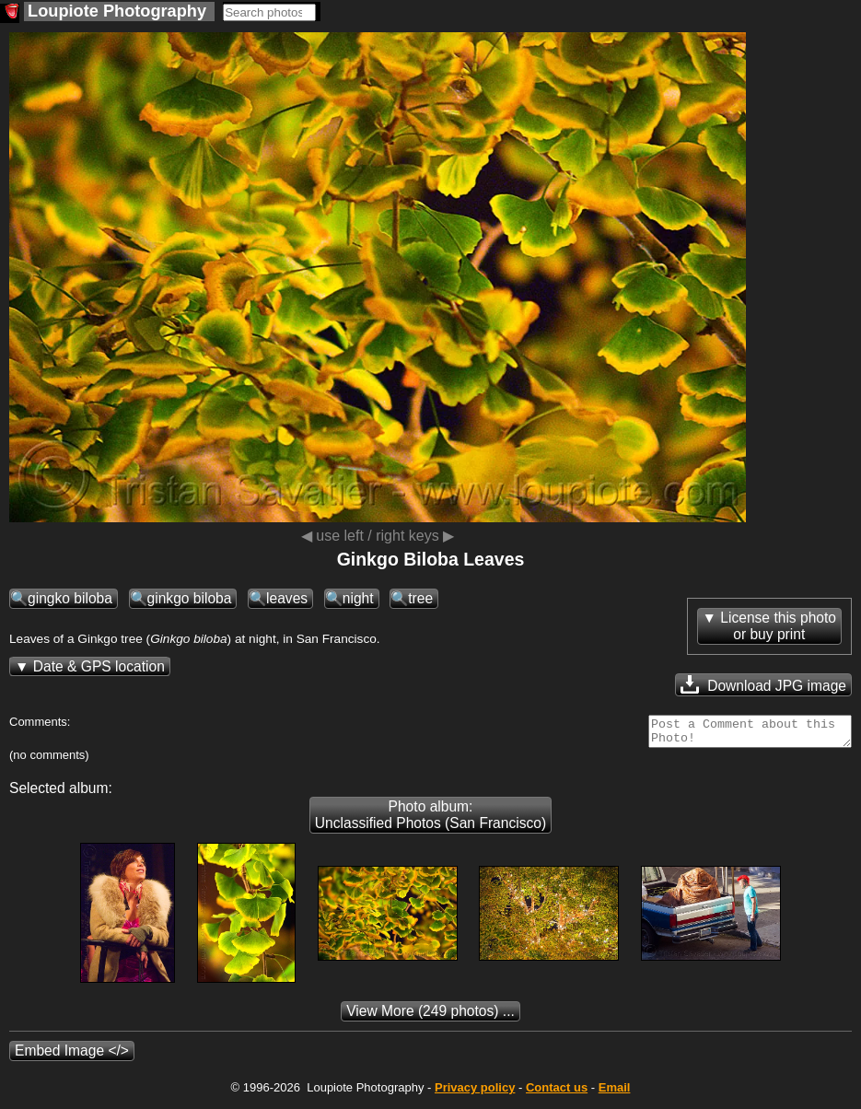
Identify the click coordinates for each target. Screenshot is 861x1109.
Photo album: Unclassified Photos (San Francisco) (430, 820)
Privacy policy (475, 1093)
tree (420, 598)
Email (615, 1093)
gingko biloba (70, 598)
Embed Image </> (72, 1056)
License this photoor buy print (778, 626)
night (358, 598)
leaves (287, 598)
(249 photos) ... (430, 1016)
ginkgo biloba (189, 598)
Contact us (557, 1093)
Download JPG (763, 684)
